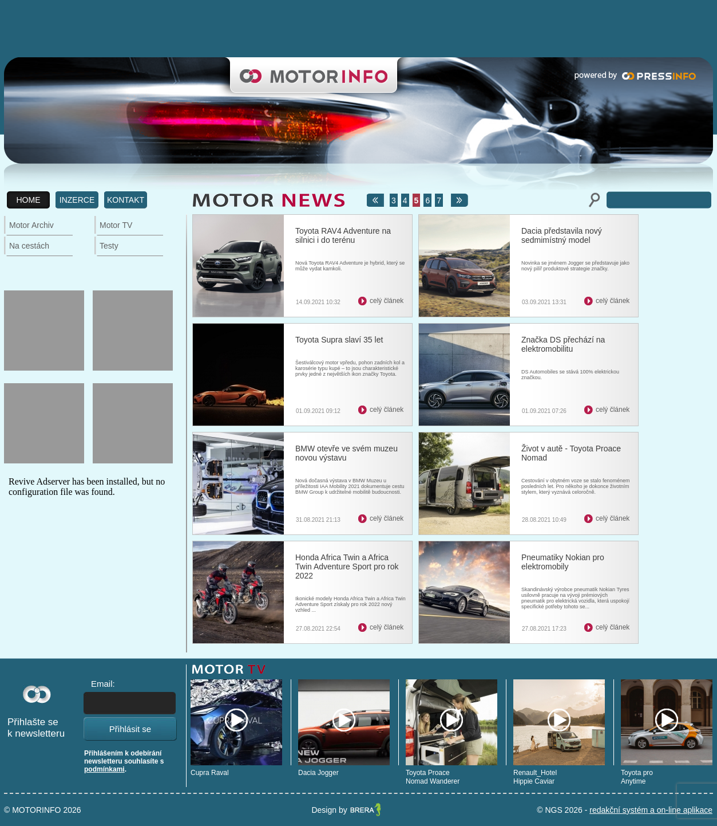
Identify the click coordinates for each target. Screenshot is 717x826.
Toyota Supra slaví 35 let (339, 339)
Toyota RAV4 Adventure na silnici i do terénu (343, 235)
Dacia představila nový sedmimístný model (561, 235)
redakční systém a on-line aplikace (650, 810)
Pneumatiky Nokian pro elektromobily (562, 562)
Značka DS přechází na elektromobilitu (563, 344)
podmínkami (104, 769)
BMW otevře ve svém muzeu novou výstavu (346, 453)
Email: (103, 684)
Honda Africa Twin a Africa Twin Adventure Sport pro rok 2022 (347, 566)
